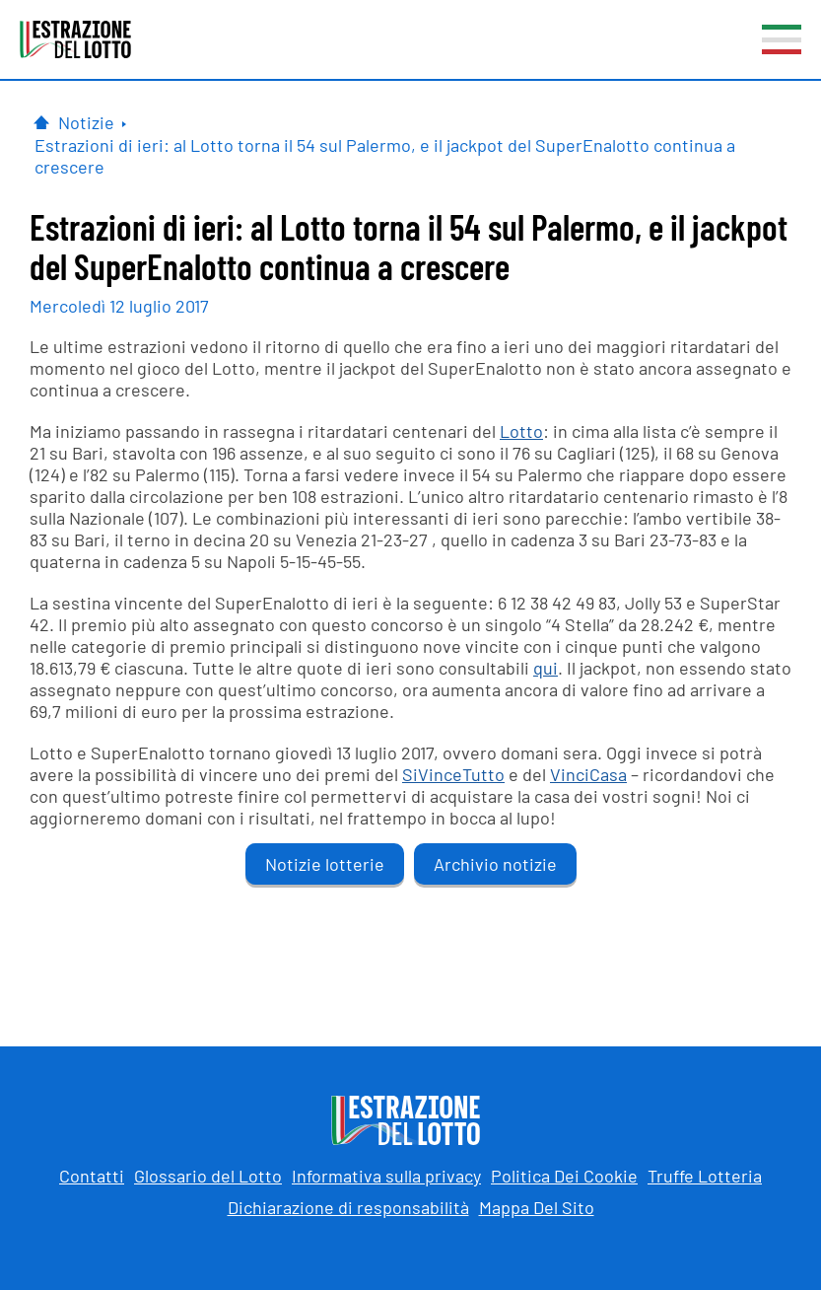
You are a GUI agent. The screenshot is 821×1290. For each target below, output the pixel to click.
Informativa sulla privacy (386, 1175)
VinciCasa (588, 774)
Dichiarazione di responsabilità (348, 1207)
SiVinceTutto (453, 774)
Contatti (91, 1175)
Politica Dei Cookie (564, 1175)
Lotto (521, 431)
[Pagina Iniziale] (41, 122)
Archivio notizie (495, 864)
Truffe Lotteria (705, 1175)
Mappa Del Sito (536, 1207)
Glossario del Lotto (208, 1175)
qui (545, 668)
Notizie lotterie (324, 864)
